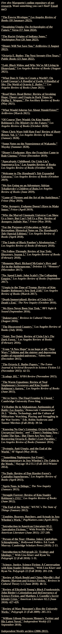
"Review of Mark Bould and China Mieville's (30, 579)
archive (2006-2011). (25, 631)
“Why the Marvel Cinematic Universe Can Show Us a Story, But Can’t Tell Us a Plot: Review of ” (29, 218)
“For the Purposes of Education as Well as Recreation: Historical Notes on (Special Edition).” (29, 230)
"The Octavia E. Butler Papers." (20, 364)
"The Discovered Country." (17, 326)
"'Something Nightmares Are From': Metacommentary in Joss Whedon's (30, 460)
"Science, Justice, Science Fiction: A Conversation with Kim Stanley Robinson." (30, 566)
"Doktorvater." (10, 317)
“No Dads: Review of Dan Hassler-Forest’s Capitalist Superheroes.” (26, 475)
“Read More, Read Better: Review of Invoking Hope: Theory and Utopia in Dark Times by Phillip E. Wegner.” (28, 97)
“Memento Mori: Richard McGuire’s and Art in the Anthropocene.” (28, 265)
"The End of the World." (16, 507)
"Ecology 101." (10, 376)
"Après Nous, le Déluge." (16, 486)
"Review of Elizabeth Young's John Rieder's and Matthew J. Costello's (30, 594)
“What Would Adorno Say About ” (30, 110)
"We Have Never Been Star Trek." (21, 308)
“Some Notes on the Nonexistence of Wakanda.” (29, 143)
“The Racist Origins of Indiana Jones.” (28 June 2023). (24, 38)
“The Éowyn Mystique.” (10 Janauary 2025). (28, 19)
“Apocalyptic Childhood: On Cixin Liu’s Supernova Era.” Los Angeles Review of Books (28, 163)
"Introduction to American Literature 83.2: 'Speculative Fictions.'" (26, 528)
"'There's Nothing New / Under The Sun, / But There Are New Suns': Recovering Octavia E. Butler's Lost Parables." (30, 435)
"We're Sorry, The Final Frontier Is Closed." (27, 398)
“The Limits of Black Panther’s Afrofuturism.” (28, 242)
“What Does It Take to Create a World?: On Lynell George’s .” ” (30, 81)
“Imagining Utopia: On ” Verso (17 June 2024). (27, 28)
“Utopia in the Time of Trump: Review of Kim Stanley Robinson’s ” (28, 289)
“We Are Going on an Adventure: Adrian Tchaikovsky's (25, 187)
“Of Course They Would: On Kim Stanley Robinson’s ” (25, 121)
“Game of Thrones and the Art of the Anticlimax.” (30, 197)
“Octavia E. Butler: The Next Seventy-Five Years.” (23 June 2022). (31, 57)
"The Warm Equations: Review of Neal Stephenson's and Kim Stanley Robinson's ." (25, 385)
